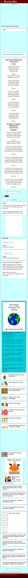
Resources (15, 574)
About (2, 574)
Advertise (10, 574)
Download (4, 245)
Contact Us (6, 574)
